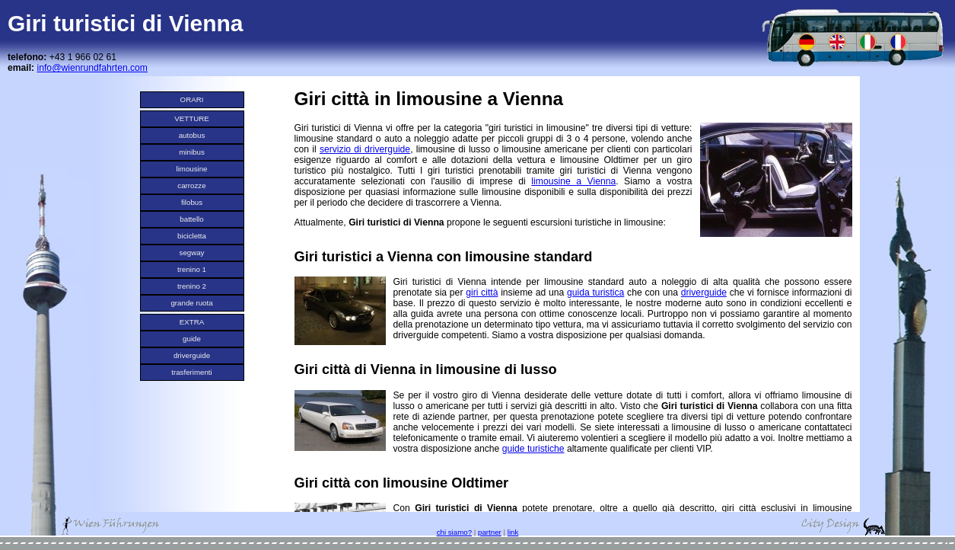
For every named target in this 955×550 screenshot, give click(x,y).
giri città (482, 292)
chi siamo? (454, 532)
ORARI (192, 99)
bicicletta (191, 236)
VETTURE (191, 118)
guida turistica (595, 292)
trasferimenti (191, 372)
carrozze (191, 185)
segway (192, 252)
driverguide (191, 355)
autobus (192, 135)
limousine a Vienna (573, 181)
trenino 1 (191, 269)
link (513, 532)
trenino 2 (191, 286)
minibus (192, 152)
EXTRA (192, 322)
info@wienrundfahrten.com (92, 67)
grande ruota (191, 303)
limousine (191, 169)
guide (192, 338)
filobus (191, 202)
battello (191, 219)
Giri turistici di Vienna (126, 23)
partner (489, 532)
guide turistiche (533, 448)
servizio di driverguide (365, 149)
